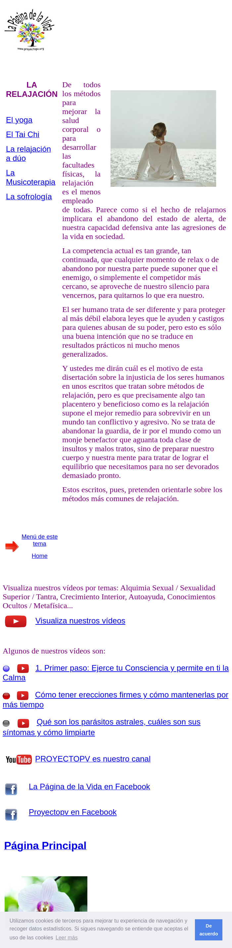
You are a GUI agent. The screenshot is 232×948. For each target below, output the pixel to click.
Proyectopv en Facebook (73, 812)
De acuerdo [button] (209, 929)
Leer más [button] (67, 937)
